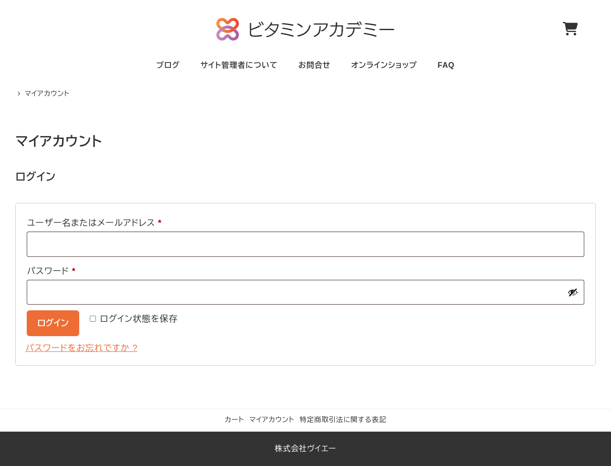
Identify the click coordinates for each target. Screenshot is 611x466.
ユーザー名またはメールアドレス (98, 223)
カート (234, 420)
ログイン (53, 323)
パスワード (55, 271)
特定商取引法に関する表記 (343, 420)
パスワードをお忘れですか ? (81, 348)
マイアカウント (272, 420)
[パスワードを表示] (573, 292)
